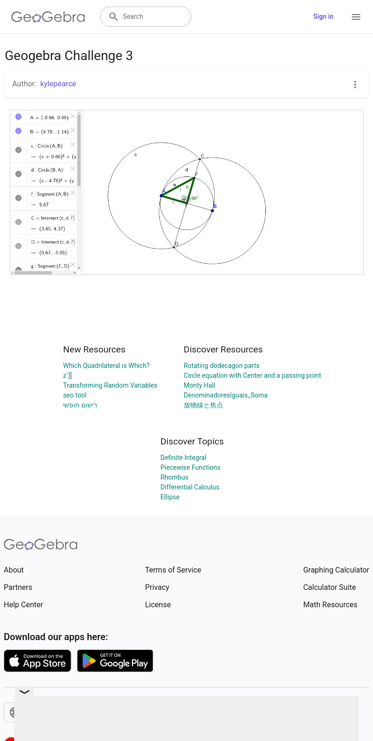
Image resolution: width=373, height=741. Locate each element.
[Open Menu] (356, 17)
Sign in (323, 16)
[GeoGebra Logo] (48, 17)
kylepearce (58, 83)
